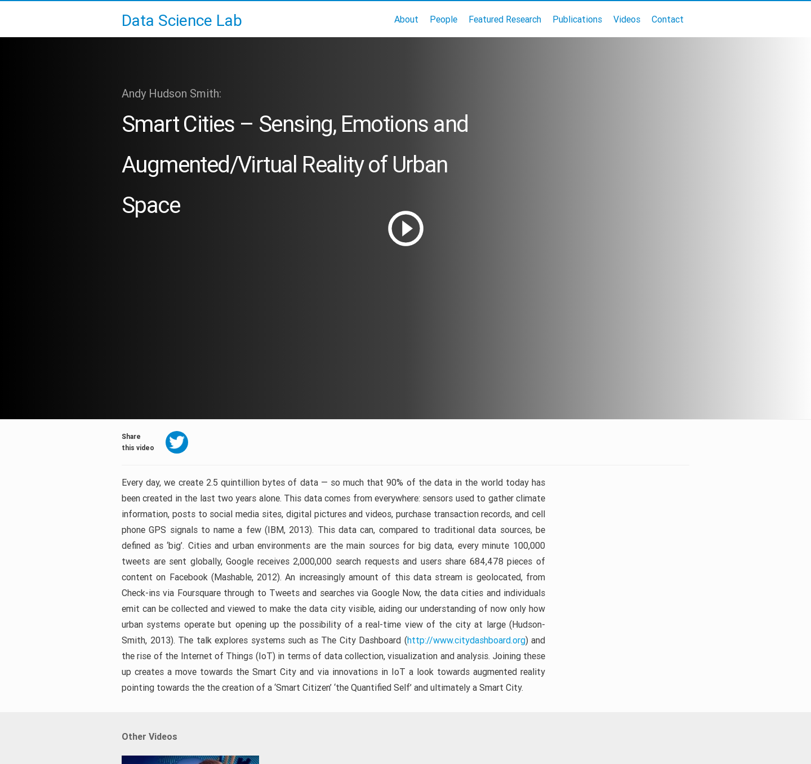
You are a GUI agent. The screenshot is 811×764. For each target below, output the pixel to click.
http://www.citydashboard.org (466, 640)
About (406, 19)
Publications (577, 19)
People (443, 19)
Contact (668, 19)
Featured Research (505, 19)
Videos (626, 19)
